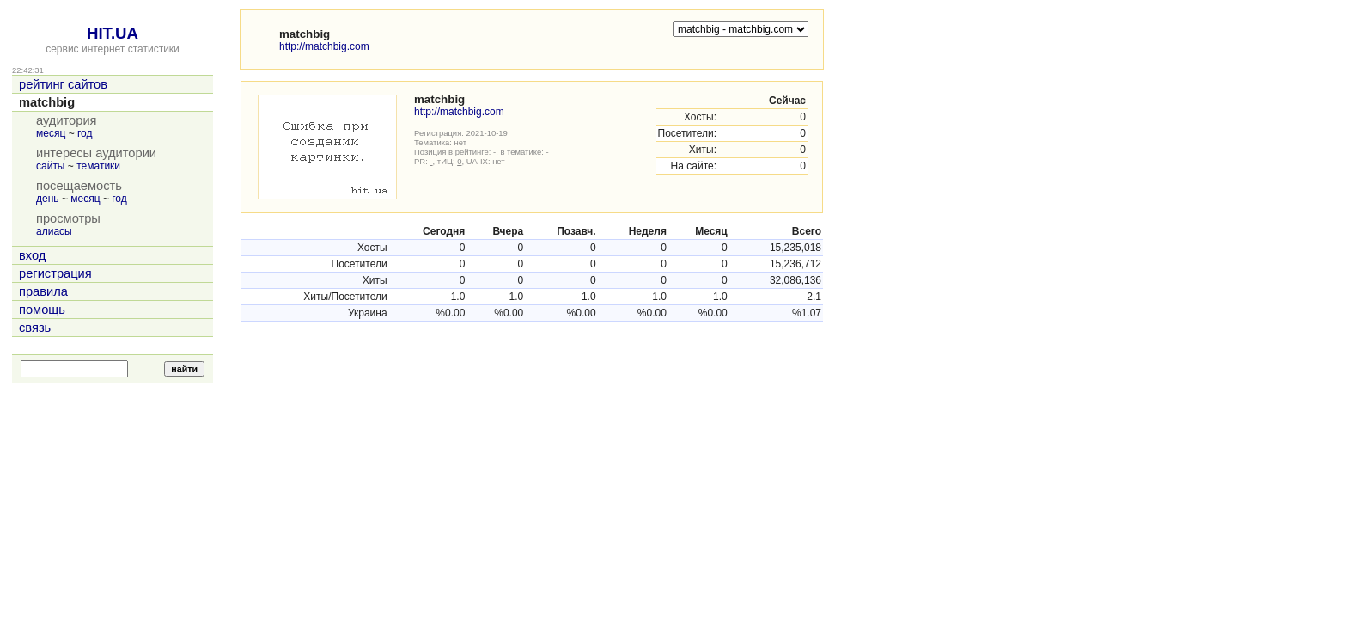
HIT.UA (112, 33)
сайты (50, 166)
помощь (42, 309)
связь (35, 327)
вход (32, 255)
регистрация (55, 273)
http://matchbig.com (324, 46)
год (85, 133)
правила (43, 291)
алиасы (54, 231)
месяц (50, 133)
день (47, 199)
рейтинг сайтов (63, 84)
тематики (98, 166)
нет (460, 142)
